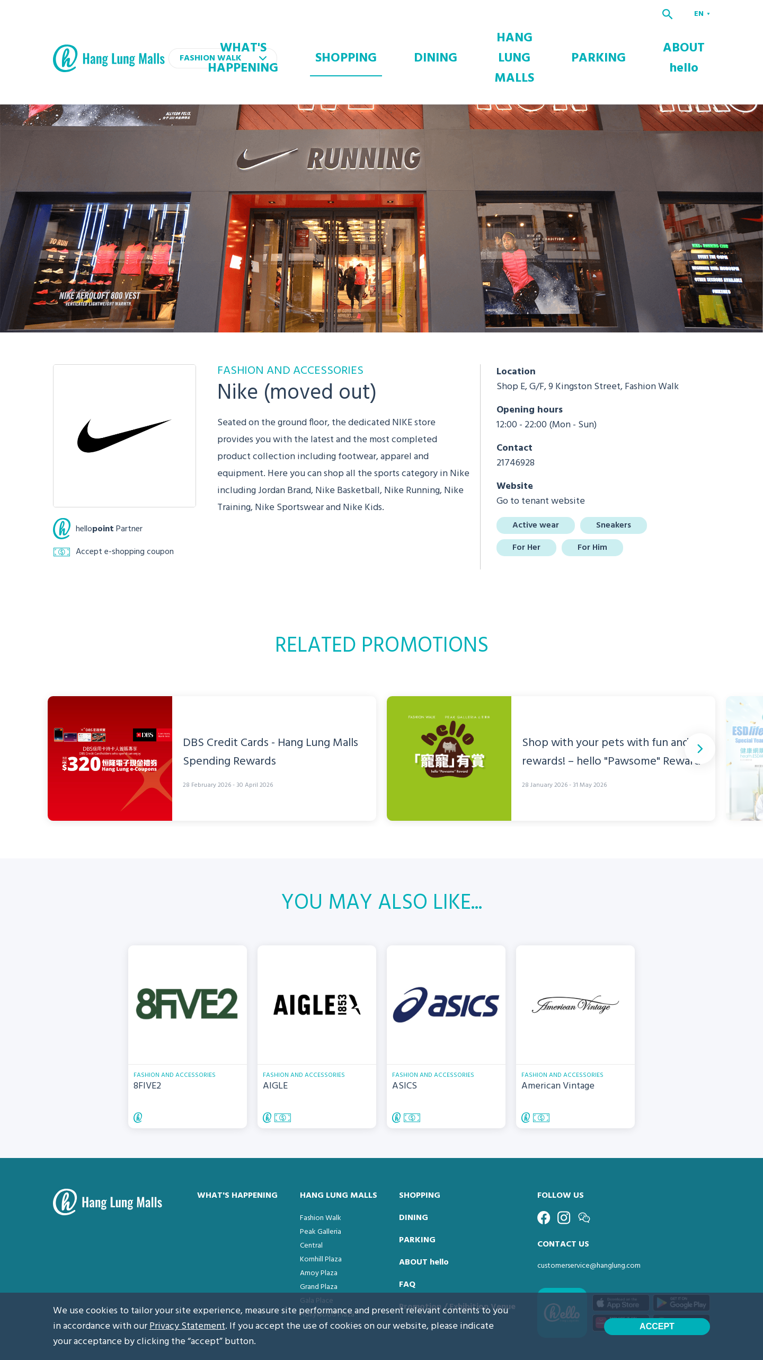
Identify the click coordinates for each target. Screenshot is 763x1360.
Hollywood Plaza (327, 1271)
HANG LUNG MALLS (545, 36)
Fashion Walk (320, 1175)
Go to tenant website (540, 458)
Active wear (535, 482)
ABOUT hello (689, 36)
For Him (592, 504)
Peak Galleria (320, 1188)
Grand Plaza (319, 1244)
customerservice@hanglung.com (589, 1222)
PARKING (623, 36)
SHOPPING (409, 36)
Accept (657, 1326)
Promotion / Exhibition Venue (457, 1263)
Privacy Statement (187, 1326)
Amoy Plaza (319, 1230)
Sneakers (613, 482)
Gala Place (316, 1257)
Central (311, 1202)
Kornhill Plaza (321, 1216)
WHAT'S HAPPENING (328, 36)
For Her (526, 504)
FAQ (407, 1241)
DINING (471, 36)
